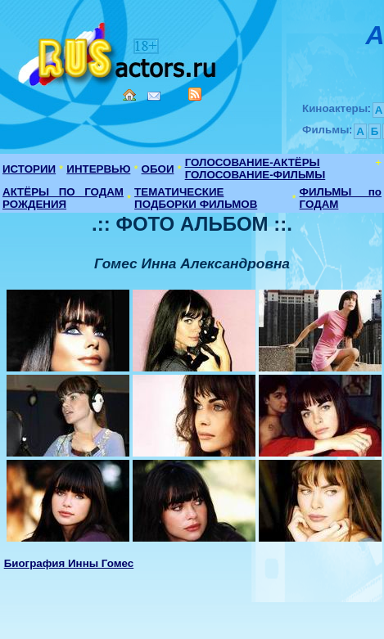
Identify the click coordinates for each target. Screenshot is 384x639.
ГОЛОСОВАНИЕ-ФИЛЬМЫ (255, 175)
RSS (194, 94)
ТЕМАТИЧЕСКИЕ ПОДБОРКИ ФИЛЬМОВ (195, 198)
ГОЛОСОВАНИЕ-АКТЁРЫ (252, 162)
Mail (153, 96)
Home (129, 95)
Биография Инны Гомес (69, 563)
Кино (118, 51)
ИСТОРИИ (29, 169)
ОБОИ (158, 169)
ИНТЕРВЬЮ (98, 169)
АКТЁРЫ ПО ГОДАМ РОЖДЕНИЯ (63, 198)
